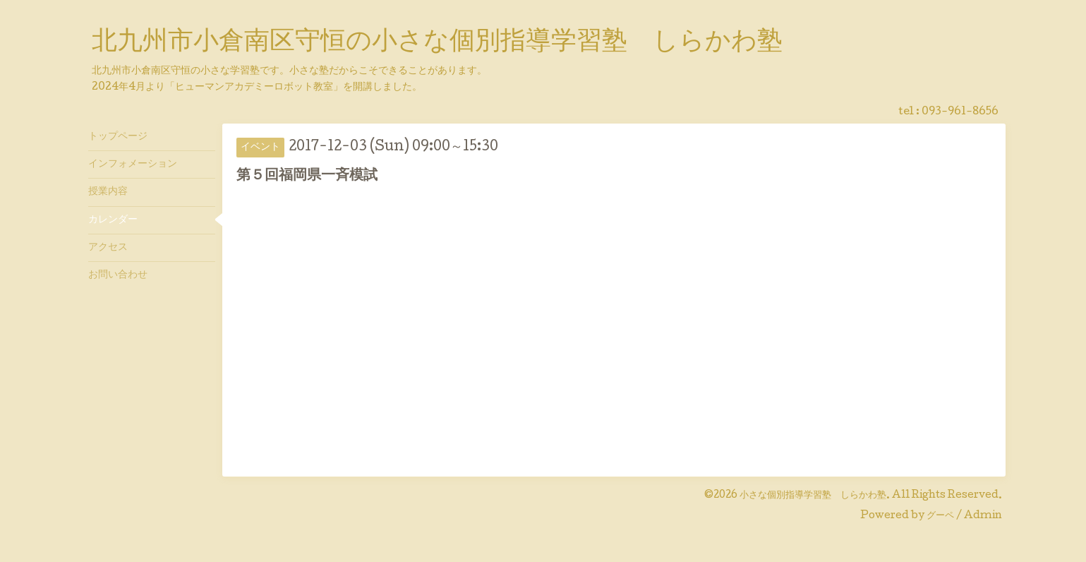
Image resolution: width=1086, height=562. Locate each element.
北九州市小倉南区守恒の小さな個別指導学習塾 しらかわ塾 (437, 43)
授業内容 (108, 192)
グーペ (940, 516)
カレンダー (113, 220)
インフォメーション (132, 164)
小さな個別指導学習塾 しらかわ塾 (813, 496)
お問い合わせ (117, 275)
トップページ (117, 137)
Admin (983, 516)
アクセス (108, 247)
